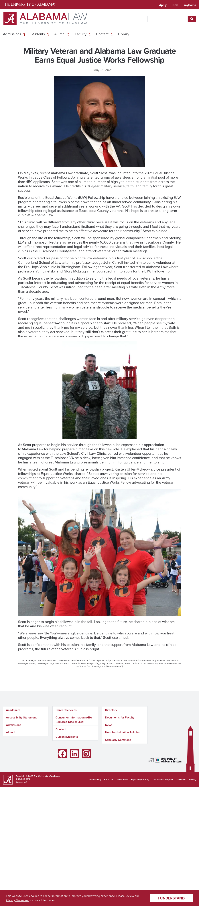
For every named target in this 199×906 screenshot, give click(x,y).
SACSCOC (109, 779)
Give (175, 5)
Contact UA (21, 782)
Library (123, 34)
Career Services (66, 710)
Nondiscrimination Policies (122, 732)
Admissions (12, 34)
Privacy (192, 779)
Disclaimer (181, 779)
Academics (13, 710)
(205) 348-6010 (23, 779)
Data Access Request (162, 779)
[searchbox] (167, 19)
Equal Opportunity (140, 779)
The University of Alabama (47, 776)
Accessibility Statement (21, 717)
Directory (111, 710)
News (109, 725)
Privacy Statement (17, 900)
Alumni (59, 34)
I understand (171, 898)
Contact (102, 34)
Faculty (80, 34)
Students (38, 34)
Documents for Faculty (119, 717)
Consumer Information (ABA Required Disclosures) (74, 719)
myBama (190, 5)
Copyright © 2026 (24, 776)
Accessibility (95, 779)
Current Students (67, 737)
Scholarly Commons (118, 740)
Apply (163, 5)
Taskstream (122, 779)
